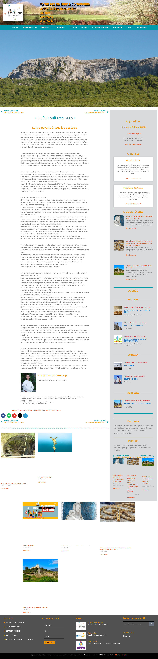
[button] (3, 415)
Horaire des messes (30, 27)
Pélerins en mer (131, 379)
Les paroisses (46, 27)
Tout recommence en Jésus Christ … (14, 483)
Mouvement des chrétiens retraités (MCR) (135, 340)
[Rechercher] (151, 624)
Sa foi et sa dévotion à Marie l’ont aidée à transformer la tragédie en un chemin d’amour (139, 243)
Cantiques (84, 27)
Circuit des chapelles (133, 326)
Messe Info (91, 633)
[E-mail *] (54, 637)
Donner (128, 27)
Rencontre (129, 345)
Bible (116, 316)
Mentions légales (121, 655)
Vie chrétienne (60, 27)
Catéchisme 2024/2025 (133, 188)
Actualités (15, 27)
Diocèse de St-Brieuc (95, 623)
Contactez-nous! (141, 27)
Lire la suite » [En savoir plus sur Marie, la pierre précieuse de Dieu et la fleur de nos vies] (131, 228)
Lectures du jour (133, 133)
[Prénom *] (54, 625)
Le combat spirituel (45, 477)
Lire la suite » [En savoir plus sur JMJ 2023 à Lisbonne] (26, 550)
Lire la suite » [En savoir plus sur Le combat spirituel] (42, 482)
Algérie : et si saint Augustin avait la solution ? (138, 267)
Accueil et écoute (133, 160)
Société (38, 410)
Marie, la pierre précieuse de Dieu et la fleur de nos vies (139, 217)
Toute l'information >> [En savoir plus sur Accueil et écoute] (133, 178)
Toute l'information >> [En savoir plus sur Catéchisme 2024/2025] (133, 203)
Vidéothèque (117, 27)
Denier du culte (92, 641)
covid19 (47, 410)
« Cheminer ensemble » (100, 27)
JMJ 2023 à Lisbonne (28, 546)
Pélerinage (129, 328)
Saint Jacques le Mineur (133, 144)
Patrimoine (73, 27)
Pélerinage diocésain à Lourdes (137, 403)
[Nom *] (54, 631)
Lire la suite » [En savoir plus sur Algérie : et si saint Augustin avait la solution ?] (131, 280)
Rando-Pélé (129, 365)
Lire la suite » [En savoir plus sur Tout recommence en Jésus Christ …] (5, 488)
